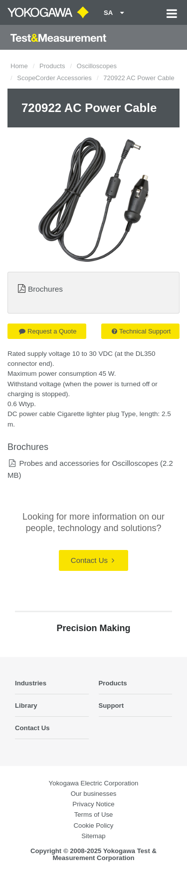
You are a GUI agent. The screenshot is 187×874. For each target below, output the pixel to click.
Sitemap (93, 836)
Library (26, 705)
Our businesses (94, 793)
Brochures (45, 289)
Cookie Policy (94, 825)
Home (19, 66)
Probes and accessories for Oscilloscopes (88, 463)
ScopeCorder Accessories (54, 78)
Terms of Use (93, 814)
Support (111, 705)
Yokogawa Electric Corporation (94, 783)
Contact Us (92, 560)
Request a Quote (47, 331)
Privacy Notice (93, 804)
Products (52, 66)
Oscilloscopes (97, 66)
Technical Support (141, 331)
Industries (30, 683)
